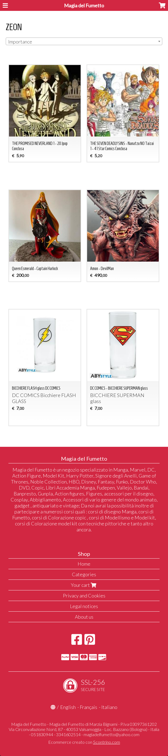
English (68, 707)
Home (84, 564)
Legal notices (84, 606)
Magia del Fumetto (84, 5)
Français (88, 707)
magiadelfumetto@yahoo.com (111, 734)
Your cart (84, 585)
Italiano (109, 707)
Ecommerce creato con (84, 742)
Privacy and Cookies (84, 596)
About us (84, 617)
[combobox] (84, 41)
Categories (84, 574)
